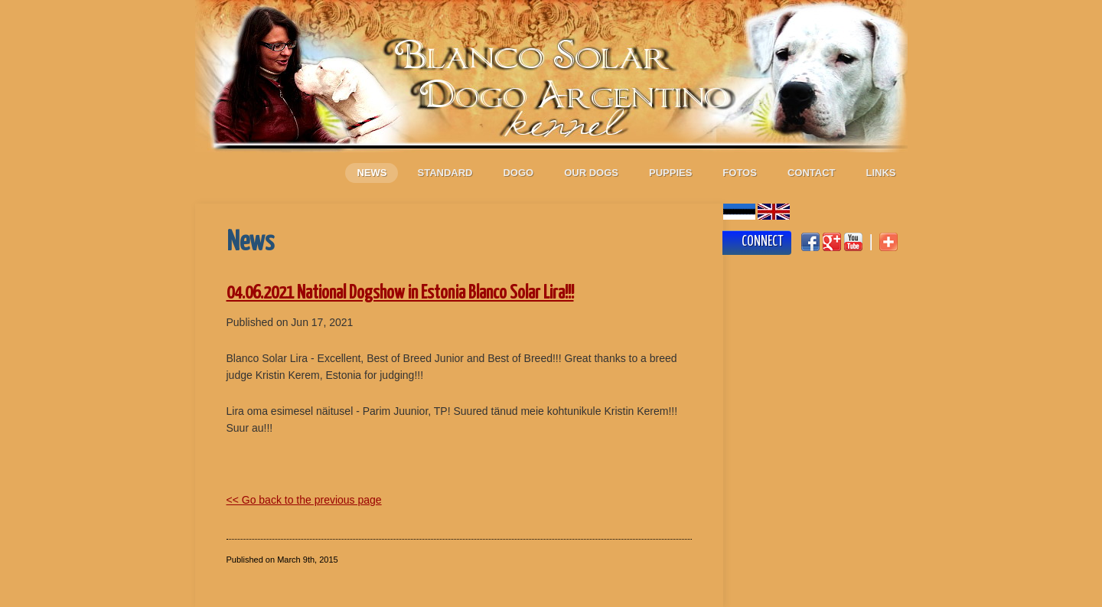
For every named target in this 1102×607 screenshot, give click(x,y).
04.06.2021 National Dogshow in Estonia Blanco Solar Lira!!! (400, 293)
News (371, 172)
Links (881, 172)
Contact (811, 172)
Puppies (670, 172)
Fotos (739, 172)
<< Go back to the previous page (304, 500)
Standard (444, 172)
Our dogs (591, 172)
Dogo (518, 172)
